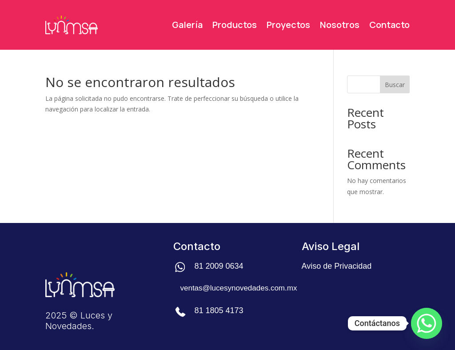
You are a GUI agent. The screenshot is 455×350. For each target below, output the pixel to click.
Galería (187, 25)
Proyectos (288, 25)
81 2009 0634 (218, 266)
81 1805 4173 (218, 310)
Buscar (395, 84)
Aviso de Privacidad (337, 266)
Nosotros (339, 25)
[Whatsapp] (426, 323)
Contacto (389, 25)
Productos (234, 25)
